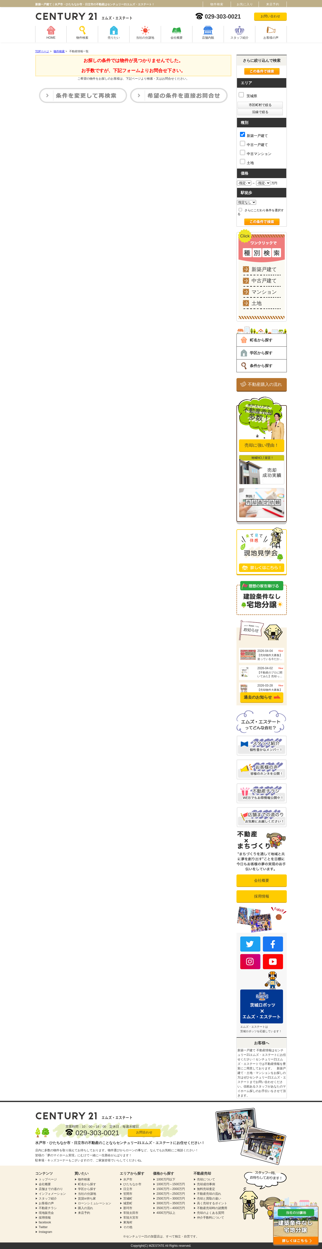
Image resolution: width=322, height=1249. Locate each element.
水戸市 (127, 1179)
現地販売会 (46, 1213)
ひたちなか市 (132, 1184)
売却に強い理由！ (262, 445)
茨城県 (248, 96)
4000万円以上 (165, 1213)
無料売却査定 (206, 1189)
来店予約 (84, 1213)
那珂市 (127, 1208)
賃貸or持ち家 (87, 1198)
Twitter (43, 1227)
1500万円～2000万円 (170, 1189)
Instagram (45, 1232)
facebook (45, 1222)
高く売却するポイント (212, 1203)
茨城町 (127, 1198)
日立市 (127, 1189)
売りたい (114, 37)
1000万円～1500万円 (170, 1184)
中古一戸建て (254, 144)
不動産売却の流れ (209, 1193)
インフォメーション (52, 1193)
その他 (127, 1227)
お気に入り (245, 4)
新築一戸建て (254, 135)
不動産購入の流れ (265, 384)
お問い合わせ (270, 16)
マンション (264, 292)
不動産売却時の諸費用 (212, 1208)
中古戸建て (264, 280)
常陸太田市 (130, 1213)
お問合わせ (144, 1132)
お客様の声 (270, 37)
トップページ (48, 1179)
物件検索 (82, 37)
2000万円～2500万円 (170, 1193)
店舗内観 (208, 37)
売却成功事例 (206, 1184)
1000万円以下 (165, 1179)
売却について (206, 1179)
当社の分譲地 (145, 37)
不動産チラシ (48, 1208)
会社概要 (177, 37)
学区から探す (261, 353)
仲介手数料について (210, 1217)
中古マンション (255, 153)
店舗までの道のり (51, 1189)
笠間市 (127, 1193)
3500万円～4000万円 (170, 1208)
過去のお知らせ (258, 697)
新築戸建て (264, 269)
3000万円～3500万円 (170, 1203)
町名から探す (261, 340)
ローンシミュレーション (94, 1203)
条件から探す (261, 365)
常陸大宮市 (130, 1217)
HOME (51, 37)
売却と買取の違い (209, 1198)
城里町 (127, 1203)
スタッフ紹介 (239, 37)
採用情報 (261, 896)
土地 (247, 162)
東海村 (127, 1222)
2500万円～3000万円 (170, 1198)
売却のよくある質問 (210, 1213)
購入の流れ (85, 1208)
